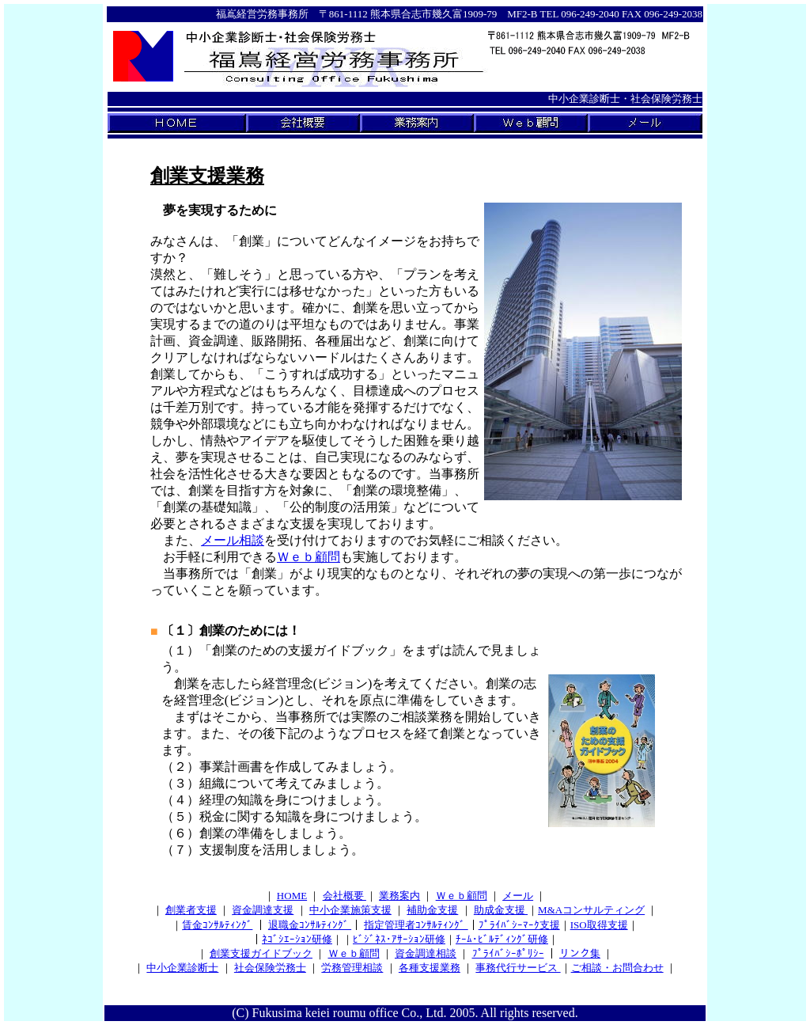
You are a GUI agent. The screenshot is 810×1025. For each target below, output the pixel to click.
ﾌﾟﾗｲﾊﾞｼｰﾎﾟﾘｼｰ (508, 953)
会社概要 (344, 896)
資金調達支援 (262, 910)
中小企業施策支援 (350, 910)
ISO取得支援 (599, 925)
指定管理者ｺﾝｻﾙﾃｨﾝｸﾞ (415, 925)
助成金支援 (501, 910)
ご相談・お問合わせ (617, 968)
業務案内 (399, 896)
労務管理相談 (352, 968)
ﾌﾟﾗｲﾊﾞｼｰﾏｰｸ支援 (519, 925)
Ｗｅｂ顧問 (308, 557)
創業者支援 (191, 910)
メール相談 (232, 540)
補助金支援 (432, 910)
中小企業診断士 (182, 968)
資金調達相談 (425, 953)
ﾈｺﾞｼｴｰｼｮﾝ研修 (297, 939)
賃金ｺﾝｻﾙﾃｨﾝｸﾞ (217, 925)
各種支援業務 (429, 968)
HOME (292, 896)
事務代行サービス (517, 968)
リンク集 (579, 953)
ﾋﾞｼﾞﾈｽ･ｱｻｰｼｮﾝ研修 (399, 939)
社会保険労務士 (270, 968)
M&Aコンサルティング (591, 910)
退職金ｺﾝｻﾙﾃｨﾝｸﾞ (309, 925)
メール (517, 896)
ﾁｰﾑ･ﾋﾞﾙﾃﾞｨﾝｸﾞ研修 (502, 939)
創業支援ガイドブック (261, 953)
